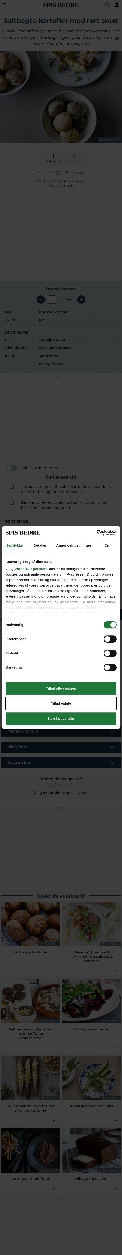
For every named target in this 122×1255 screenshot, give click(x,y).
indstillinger (26, 607)
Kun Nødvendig (61, 718)
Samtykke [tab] (14, 545)
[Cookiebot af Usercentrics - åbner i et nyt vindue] (96, 533)
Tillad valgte (61, 703)
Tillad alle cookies (61, 688)
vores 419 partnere (31, 569)
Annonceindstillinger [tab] (73, 545)
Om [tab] (107, 545)
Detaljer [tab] (40, 545)
